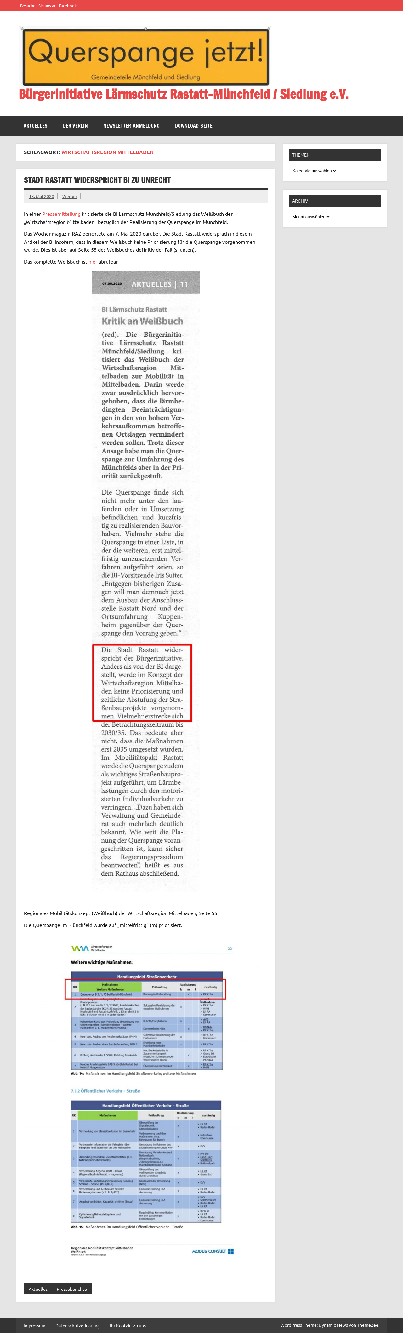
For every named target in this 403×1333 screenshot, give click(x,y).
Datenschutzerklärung (77, 1325)
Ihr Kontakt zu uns (128, 1325)
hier (92, 261)
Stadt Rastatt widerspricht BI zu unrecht (97, 180)
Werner (69, 196)
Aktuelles (36, 125)
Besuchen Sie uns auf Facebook (48, 5)
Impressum (34, 1325)
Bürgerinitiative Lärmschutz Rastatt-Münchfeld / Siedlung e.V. (184, 94)
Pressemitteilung (61, 213)
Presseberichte (72, 1289)
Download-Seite (194, 125)
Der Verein (75, 125)
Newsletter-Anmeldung (131, 125)
